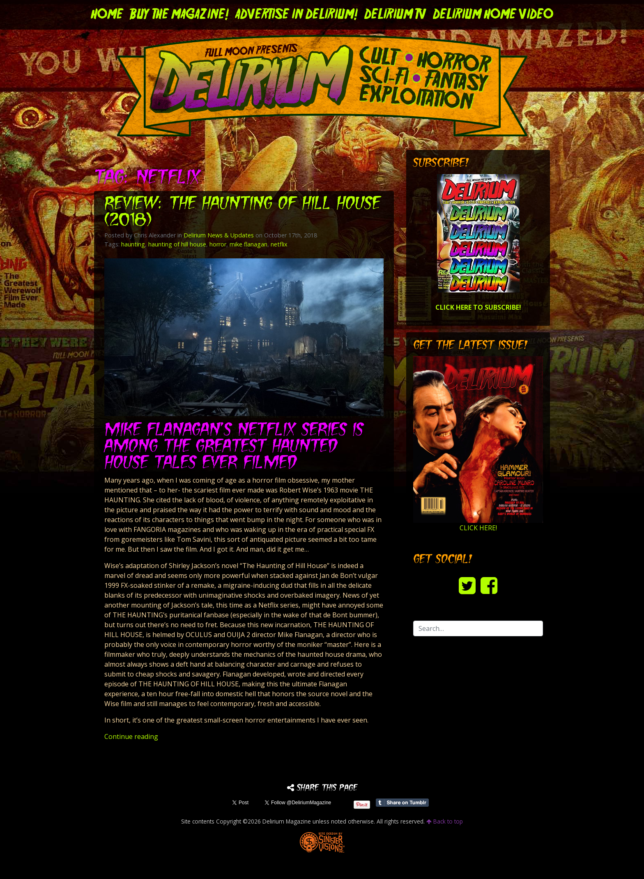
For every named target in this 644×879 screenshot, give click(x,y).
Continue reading (131, 736)
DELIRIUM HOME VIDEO (493, 14)
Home (107, 14)
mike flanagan (248, 244)
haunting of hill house (177, 244)
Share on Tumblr (402, 802)
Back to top (444, 821)
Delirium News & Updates (219, 235)
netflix (279, 244)
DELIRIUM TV (395, 14)
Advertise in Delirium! (296, 14)
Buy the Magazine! (179, 14)
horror (217, 244)
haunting (133, 244)
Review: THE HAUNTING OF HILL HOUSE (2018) (242, 212)
